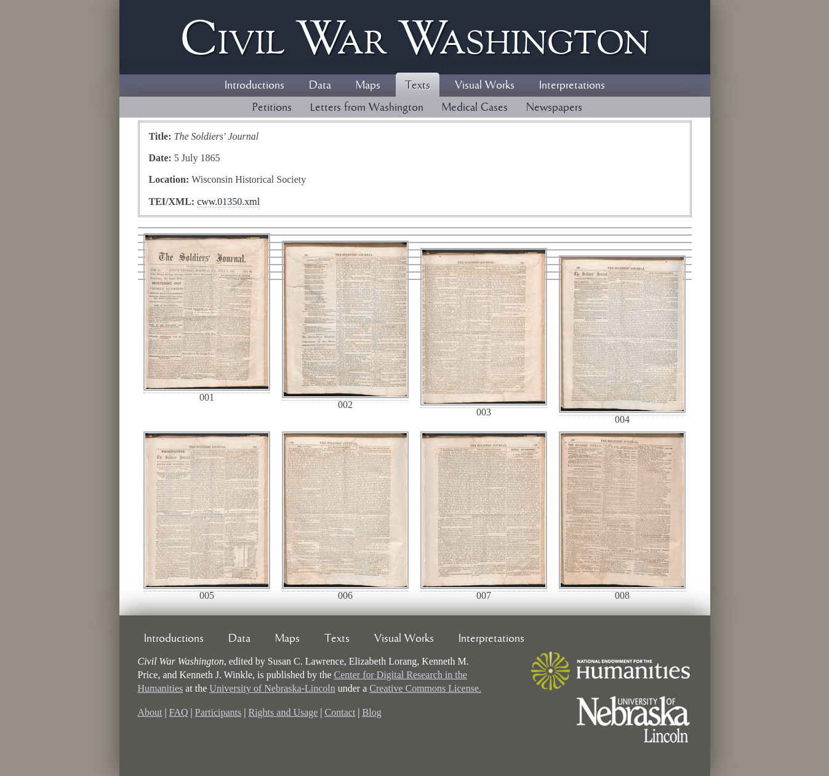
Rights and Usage (283, 712)
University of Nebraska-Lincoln (272, 688)
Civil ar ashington (414, 37)
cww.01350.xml (228, 201)
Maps (368, 85)
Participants (218, 712)
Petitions (272, 108)
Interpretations (572, 85)
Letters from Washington (366, 108)
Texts (417, 85)
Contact (340, 712)
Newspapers (554, 108)
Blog (372, 712)
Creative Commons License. (425, 688)
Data (320, 85)
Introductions (254, 85)
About (150, 712)
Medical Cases (475, 108)
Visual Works (485, 85)
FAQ (178, 712)
